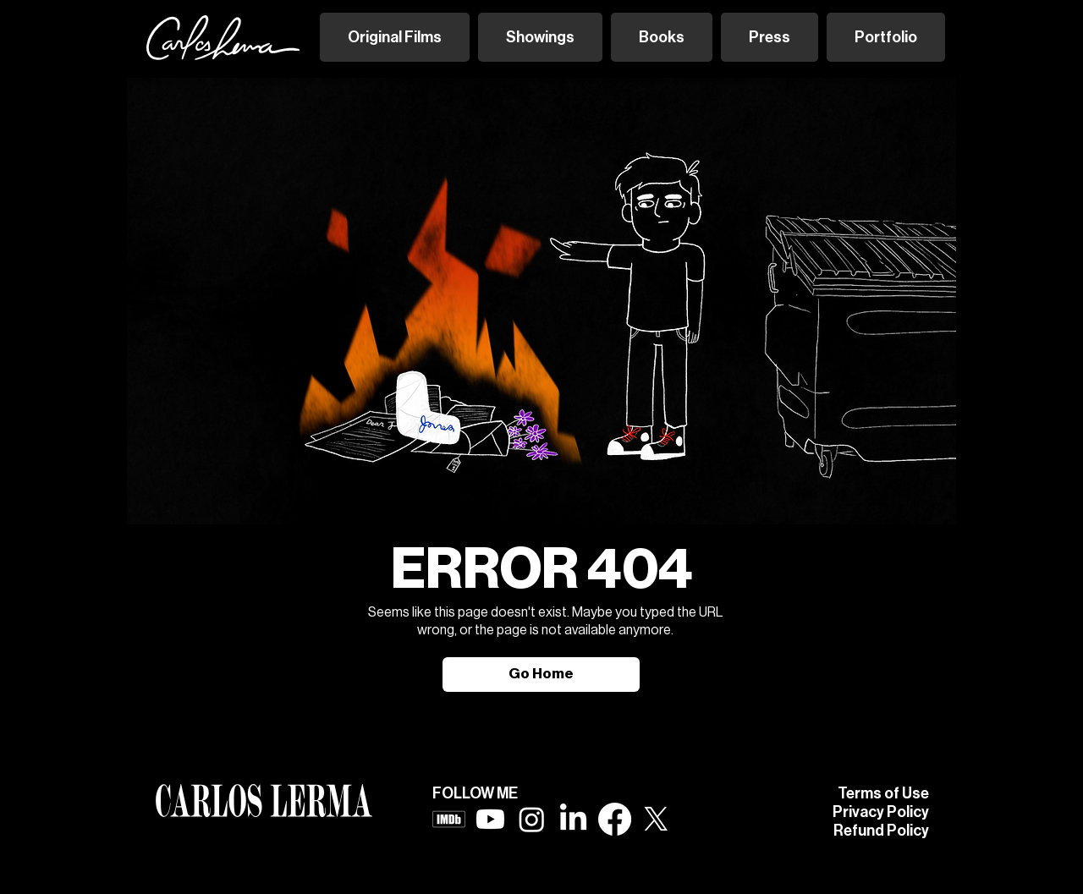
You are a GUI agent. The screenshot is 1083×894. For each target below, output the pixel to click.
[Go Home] (541, 674)
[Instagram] (531, 819)
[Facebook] (614, 819)
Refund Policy (881, 830)
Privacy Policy (881, 812)
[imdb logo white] (448, 819)
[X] (656, 819)
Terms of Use (883, 793)
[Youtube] (490, 819)
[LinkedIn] (573, 819)
